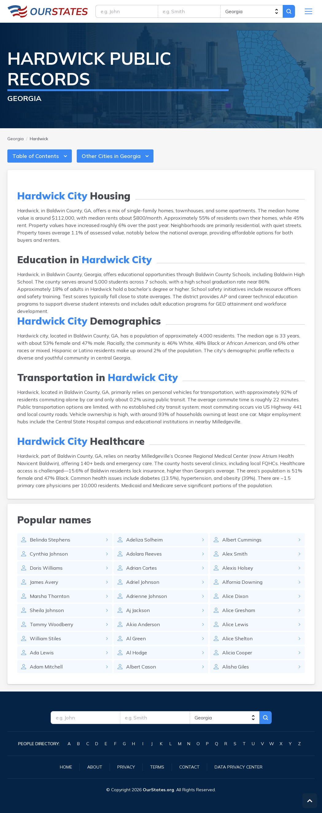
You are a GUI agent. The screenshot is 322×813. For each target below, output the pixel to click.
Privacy (126, 767)
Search (289, 11)
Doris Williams (46, 568)
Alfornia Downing (242, 582)
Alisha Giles (235, 667)
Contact (189, 767)
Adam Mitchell (46, 667)
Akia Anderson (143, 624)
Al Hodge (136, 652)
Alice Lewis (235, 624)
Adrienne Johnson (146, 596)
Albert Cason (141, 667)
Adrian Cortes (141, 568)
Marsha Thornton (49, 596)
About (94, 767)
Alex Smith (234, 554)
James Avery (44, 582)
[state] (251, 11)
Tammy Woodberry (51, 624)
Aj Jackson (138, 610)
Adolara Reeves (144, 554)
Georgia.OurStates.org (47, 11)
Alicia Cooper (237, 652)
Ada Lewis (42, 652)
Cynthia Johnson (49, 554)
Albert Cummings (242, 540)
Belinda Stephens (50, 540)
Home (66, 767)
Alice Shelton (237, 638)
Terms (157, 767)
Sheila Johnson (47, 610)
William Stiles (45, 638)
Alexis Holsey (237, 568)
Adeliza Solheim (144, 540)
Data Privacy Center (238, 767)
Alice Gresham (238, 610)
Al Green (136, 638)
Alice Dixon (235, 596)
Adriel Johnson (142, 582)
